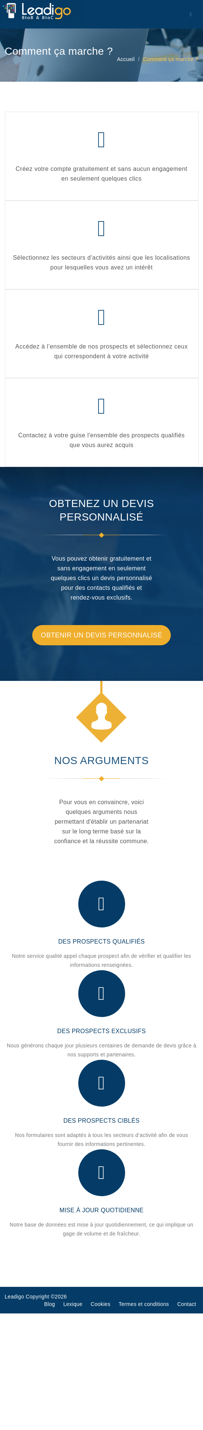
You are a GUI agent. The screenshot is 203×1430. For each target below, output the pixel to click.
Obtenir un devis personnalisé (101, 635)
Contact (186, 1304)
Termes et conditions (144, 1304)
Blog (49, 1304)
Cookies (100, 1304)
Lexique (72, 1304)
